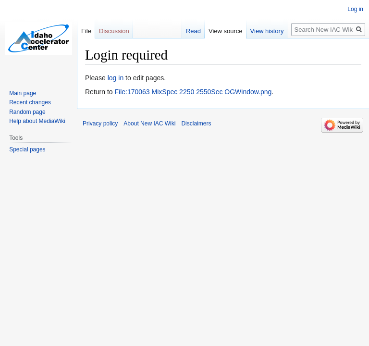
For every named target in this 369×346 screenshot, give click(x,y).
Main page (22, 93)
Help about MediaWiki (37, 121)
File (86, 31)
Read (193, 31)
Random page (27, 112)
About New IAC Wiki (149, 123)
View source (226, 31)
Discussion (114, 31)
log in (115, 78)
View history (267, 31)
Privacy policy (100, 123)
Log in (355, 9)
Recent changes (30, 102)
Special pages (27, 149)
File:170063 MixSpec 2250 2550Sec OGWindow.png (192, 92)
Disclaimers (196, 123)
